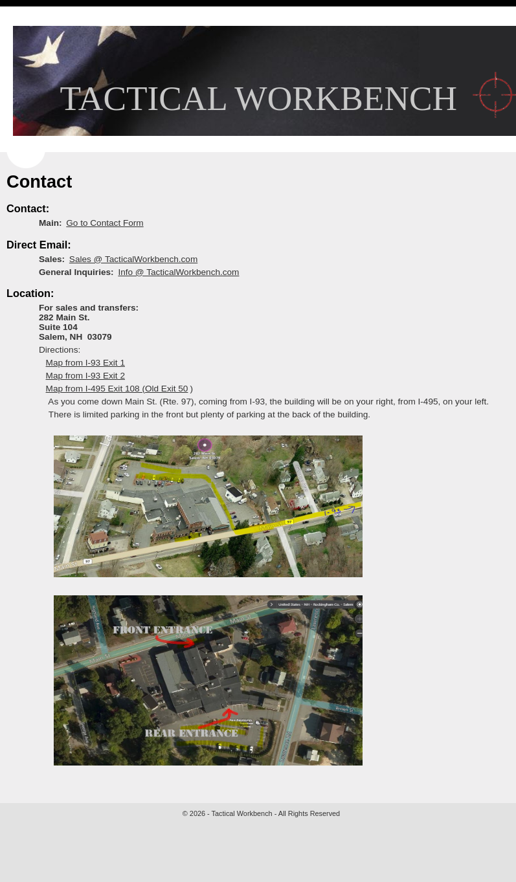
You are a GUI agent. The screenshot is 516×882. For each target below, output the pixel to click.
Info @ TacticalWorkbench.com (178, 272)
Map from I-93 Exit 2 (85, 375)
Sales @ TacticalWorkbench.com (133, 259)
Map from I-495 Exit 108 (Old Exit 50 (117, 388)
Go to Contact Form (104, 223)
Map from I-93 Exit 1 (85, 363)
